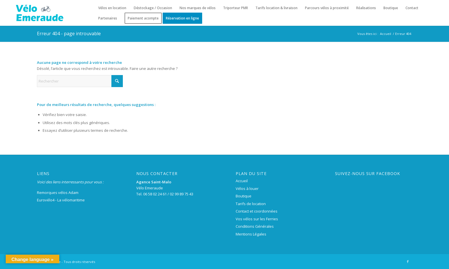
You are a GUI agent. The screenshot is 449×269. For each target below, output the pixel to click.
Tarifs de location (251, 203)
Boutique (243, 196)
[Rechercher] (80, 81)
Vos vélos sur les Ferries (257, 218)
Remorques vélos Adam (57, 192)
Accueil (242, 180)
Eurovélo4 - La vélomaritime (61, 200)
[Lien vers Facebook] (407, 261)
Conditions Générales (255, 226)
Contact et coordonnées (256, 211)
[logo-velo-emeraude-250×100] (39, 12)
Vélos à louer (247, 188)
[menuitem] (112, 8)
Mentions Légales (251, 234)
